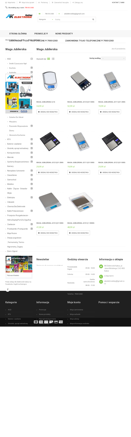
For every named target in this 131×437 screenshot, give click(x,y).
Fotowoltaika (12, 265)
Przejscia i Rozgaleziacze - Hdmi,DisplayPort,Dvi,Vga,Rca (19, 217)
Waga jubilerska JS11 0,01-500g (80, 162)
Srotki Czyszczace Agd (18, 63)
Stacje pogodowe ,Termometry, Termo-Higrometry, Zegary (16, 242)
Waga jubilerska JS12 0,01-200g (49, 162)
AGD (9, 59)
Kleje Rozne (12, 233)
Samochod (11, 180)
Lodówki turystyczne (17, 86)
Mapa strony (43, 417)
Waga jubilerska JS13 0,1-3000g (80, 223)
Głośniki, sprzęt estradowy (17, 148)
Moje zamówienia (76, 385)
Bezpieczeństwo (14, 256)
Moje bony (74, 403)
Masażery (13, 121)
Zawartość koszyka (60, 2)
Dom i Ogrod (12, 251)
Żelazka (12, 99)
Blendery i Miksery (16, 113)
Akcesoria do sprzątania (18, 77)
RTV (9, 139)
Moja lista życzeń (26, 2)
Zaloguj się (78, 2)
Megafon (11, 260)
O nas (41, 412)
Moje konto (10, 2)
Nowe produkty (44, 389)
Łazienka (12, 72)
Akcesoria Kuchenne (17, 135)
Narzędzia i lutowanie (16, 171)
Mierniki (10, 157)
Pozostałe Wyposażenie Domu (18, 128)
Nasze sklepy (44, 399)
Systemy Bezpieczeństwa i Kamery (18, 164)
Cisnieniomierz (15, 104)
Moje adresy (74, 394)
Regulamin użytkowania (47, 408)
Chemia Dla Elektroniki (16, 206)
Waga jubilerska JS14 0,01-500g (80, 102)
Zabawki (10, 202)
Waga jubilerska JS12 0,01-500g (111, 162)
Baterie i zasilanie (14, 144)
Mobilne (10, 184)
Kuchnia (12, 68)
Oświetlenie (12, 175)
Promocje (42, 385)
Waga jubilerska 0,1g (45, 102)
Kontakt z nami (118, 2)
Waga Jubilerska (15, 108)
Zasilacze (11, 224)
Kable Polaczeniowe (15, 211)
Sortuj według (95, 58)
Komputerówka (13, 153)
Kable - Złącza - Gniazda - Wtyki (17, 191)
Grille (11, 81)
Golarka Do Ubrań (16, 117)
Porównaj (43, 2)
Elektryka (11, 198)
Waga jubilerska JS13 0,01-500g (49, 223)
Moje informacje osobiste (79, 399)
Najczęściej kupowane (47, 394)
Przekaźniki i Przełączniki (17, 229)
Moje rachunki (75, 389)
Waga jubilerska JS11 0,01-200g (111, 102)
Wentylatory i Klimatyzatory (14, 92)
